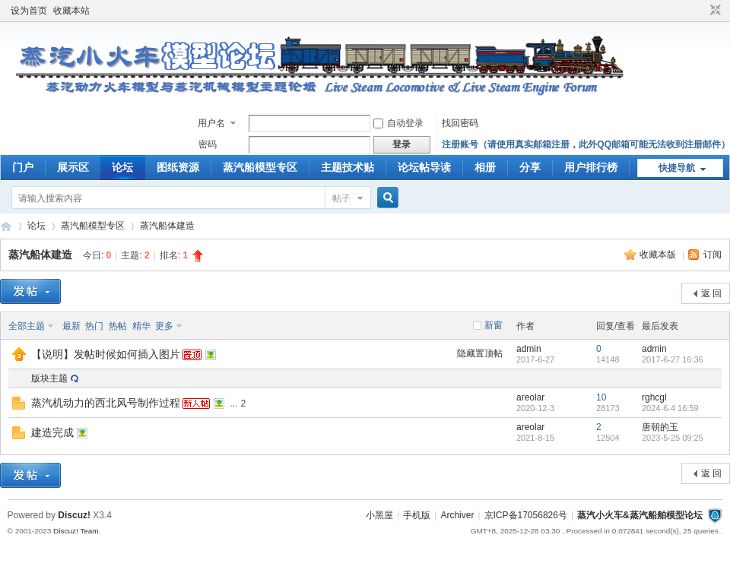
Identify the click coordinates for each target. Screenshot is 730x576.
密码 (207, 144)
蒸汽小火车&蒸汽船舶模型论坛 (640, 515)
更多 (164, 326)
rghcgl (654, 397)
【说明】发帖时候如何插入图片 (105, 354)
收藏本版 (659, 254)
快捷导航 (677, 168)
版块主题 (49, 378)
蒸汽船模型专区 (260, 167)
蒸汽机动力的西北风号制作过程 (105, 403)
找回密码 (460, 123)
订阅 (712, 254)
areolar (530, 397)
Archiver (457, 515)
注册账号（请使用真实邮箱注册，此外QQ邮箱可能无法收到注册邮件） (586, 144)
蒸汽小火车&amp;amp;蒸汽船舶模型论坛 (6, 226)
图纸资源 (178, 167)
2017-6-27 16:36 (672, 359)
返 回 (711, 293)
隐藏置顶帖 (480, 353)
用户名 (211, 123)
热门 (94, 326)
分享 (530, 167)
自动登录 (398, 123)
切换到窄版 (713, 10)
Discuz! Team (76, 531)
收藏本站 (71, 10)
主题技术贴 (347, 167)
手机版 (416, 515)
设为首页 (29, 10)
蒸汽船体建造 (167, 225)
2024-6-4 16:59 (670, 408)
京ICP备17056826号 (525, 515)
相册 (485, 167)
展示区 (73, 167)
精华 (141, 326)
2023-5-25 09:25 (672, 437)
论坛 (122, 167)
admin (528, 348)
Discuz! (74, 515)
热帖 (118, 326)
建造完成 (52, 432)
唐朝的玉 (660, 427)
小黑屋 (379, 515)
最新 (71, 326)
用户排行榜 (590, 167)
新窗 (493, 325)
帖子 (341, 198)
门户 (22, 167)
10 (601, 397)
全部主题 (26, 326)
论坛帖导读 (424, 167)
